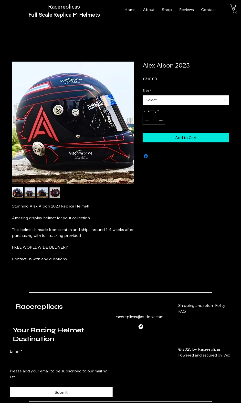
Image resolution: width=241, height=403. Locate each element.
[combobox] (186, 100)
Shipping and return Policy (202, 305)
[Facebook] (141, 327)
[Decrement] (146, 120)
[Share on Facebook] (146, 156)
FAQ (182, 311)
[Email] (60, 361)
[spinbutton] (153, 120)
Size (147, 90)
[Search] (235, 12)
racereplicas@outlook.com (139, 316)
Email (16, 351)
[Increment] (161, 120)
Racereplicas (39, 306)
